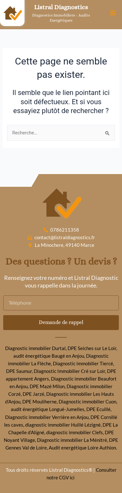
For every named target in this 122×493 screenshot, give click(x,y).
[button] (113, 13)
